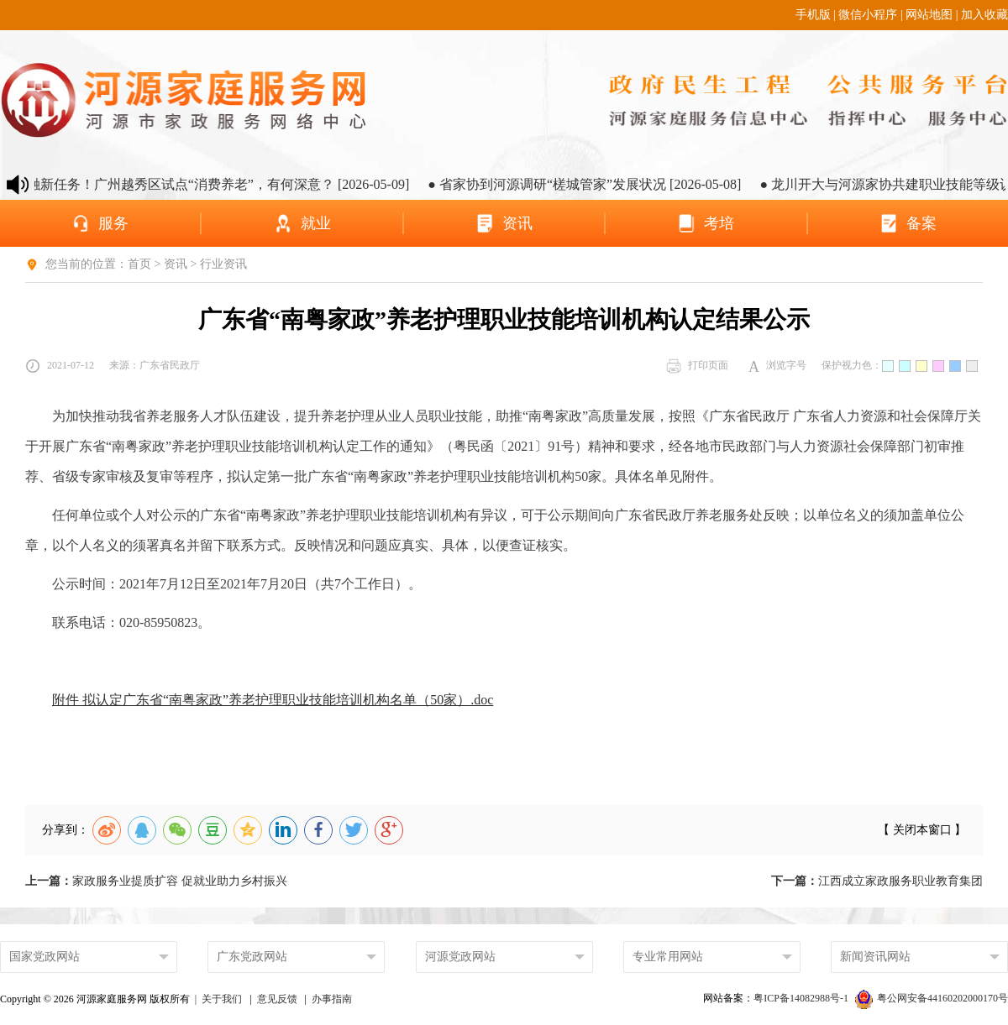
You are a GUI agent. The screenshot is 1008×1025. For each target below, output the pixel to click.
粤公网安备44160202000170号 (931, 998)
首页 (139, 264)
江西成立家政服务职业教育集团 (877, 881)
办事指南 (332, 999)
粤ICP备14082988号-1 (802, 998)
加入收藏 (984, 14)
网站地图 (929, 14)
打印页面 (697, 366)
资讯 (175, 264)
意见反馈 (277, 999)
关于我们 (222, 999)
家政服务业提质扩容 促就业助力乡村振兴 (156, 881)
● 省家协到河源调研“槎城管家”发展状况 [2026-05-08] (601, 184)
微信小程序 (867, 14)
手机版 (813, 14)
